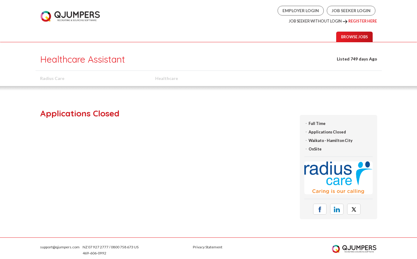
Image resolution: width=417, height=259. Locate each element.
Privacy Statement (207, 247)
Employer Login (300, 10)
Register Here (362, 21)
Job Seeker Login (351, 10)
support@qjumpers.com (60, 247)
